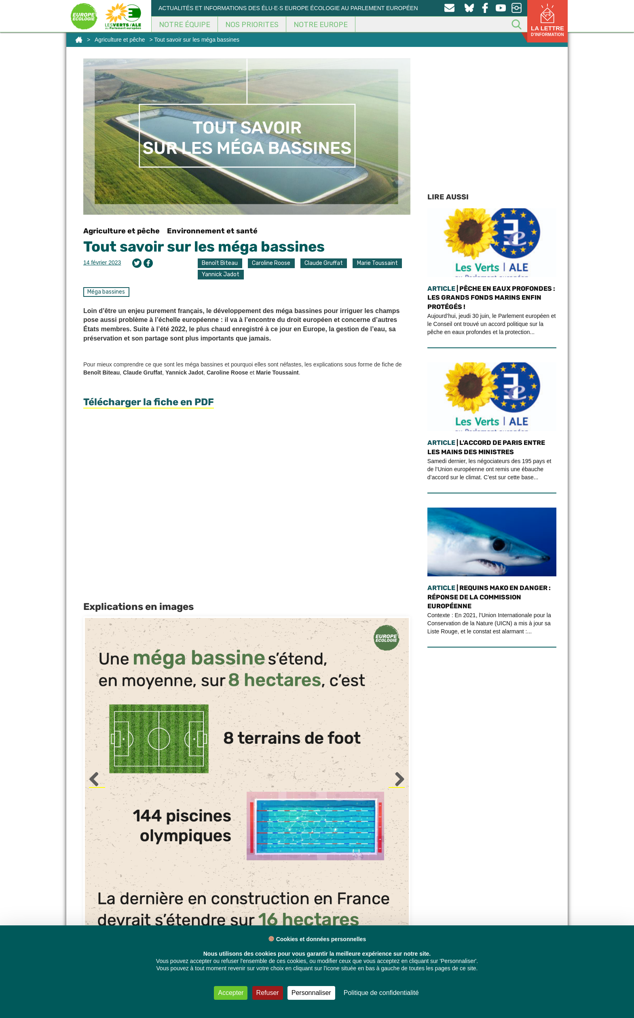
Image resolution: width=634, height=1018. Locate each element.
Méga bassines (106, 291)
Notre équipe (184, 24)
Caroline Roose (271, 263)
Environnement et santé (212, 230)
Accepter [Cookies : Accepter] (230, 992)
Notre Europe (321, 24)
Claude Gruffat (323, 263)
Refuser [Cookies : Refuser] (267, 992)
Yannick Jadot (220, 274)
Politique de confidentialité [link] (381, 992)
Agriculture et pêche (120, 39)
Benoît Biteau (220, 263)
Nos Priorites (252, 24)
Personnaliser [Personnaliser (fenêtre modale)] (311, 992)
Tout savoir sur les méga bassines (204, 246)
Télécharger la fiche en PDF (148, 402)
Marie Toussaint (377, 263)
